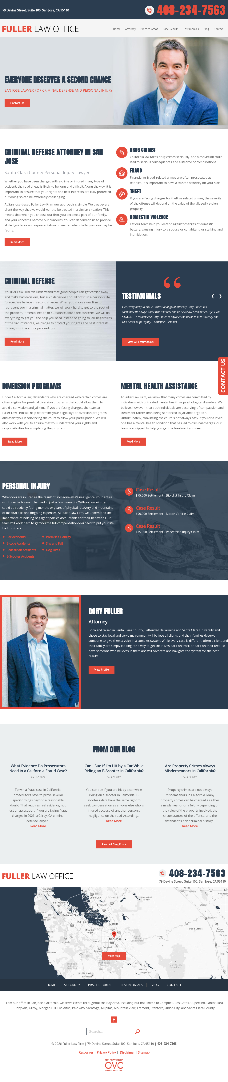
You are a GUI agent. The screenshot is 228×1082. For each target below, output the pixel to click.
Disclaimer (127, 1052)
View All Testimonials (141, 342)
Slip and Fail (52, 543)
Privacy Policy (106, 1052)
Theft (135, 191)
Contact (218, 29)
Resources (86, 1052)
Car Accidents (14, 537)
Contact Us (17, 103)
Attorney (130, 29)
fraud (136, 170)
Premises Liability (56, 537)
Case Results (170, 29)
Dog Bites (51, 550)
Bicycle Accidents (16, 543)
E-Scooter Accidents (18, 556)
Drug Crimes (143, 150)
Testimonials (191, 29)
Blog (206, 29)
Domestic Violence (149, 217)
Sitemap (144, 1052)
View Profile (101, 669)
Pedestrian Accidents (19, 550)
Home (117, 29)
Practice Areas (149, 29)
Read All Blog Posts (114, 844)
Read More (17, 242)
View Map (114, 956)
